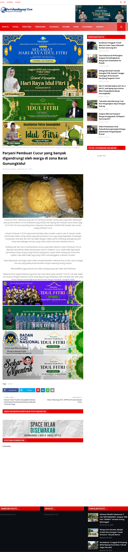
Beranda (6, 147)
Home (2, 2)
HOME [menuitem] (75, 27)
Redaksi (10, 2)
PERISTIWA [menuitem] (26, 27)
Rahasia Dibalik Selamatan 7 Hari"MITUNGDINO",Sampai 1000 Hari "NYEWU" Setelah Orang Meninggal (113, 518)
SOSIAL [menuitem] (15, 27)
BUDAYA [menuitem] (99, 27)
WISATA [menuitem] (5, 27)
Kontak (17, 2)
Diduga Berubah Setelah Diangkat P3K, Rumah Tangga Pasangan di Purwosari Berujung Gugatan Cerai (111, 74)
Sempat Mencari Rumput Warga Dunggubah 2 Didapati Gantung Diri (112, 116)
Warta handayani (10, 169)
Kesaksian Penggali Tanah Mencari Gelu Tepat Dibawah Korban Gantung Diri (111, 45)
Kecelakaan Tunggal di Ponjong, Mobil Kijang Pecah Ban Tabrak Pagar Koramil (113, 545)
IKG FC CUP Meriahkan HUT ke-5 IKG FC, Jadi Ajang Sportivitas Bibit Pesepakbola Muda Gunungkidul (112, 90)
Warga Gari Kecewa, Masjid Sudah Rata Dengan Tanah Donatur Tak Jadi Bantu (111, 532)
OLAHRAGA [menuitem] (54, 27)
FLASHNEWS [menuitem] (87, 27)
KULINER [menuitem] (66, 27)
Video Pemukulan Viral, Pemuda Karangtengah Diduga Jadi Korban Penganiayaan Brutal (112, 130)
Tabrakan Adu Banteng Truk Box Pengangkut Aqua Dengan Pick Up (112, 103)
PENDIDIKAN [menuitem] (40, 27)
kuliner (12, 147)
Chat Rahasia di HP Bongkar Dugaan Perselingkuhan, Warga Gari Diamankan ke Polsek (111, 59)
